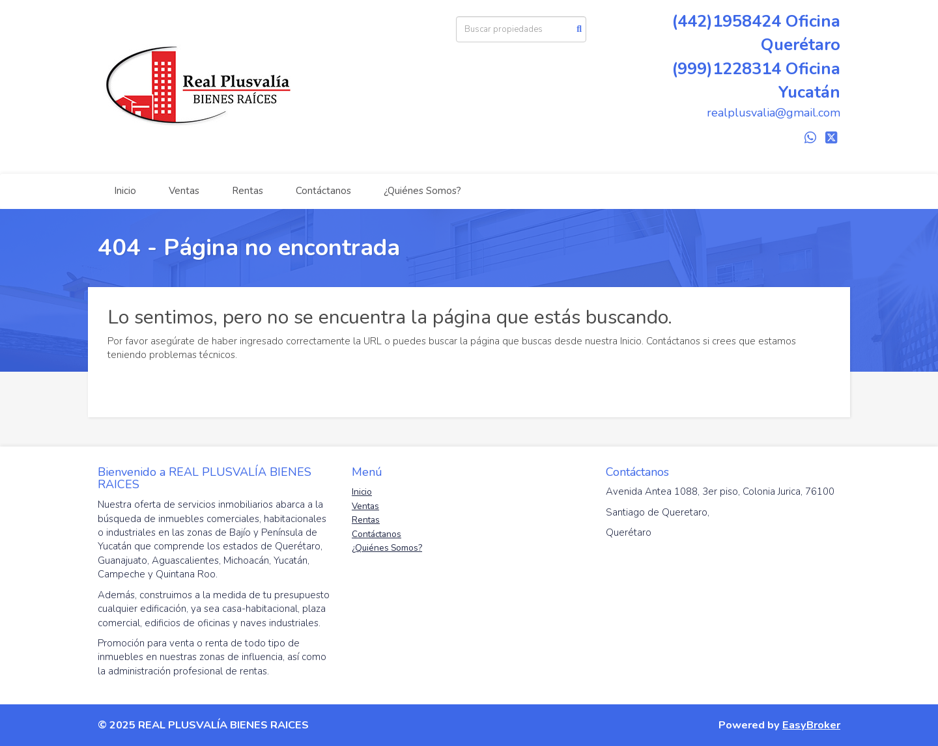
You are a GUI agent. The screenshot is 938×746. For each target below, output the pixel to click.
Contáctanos (323, 190)
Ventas (184, 190)
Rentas (247, 190)
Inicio (125, 190)
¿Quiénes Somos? (422, 190)
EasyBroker (811, 724)
